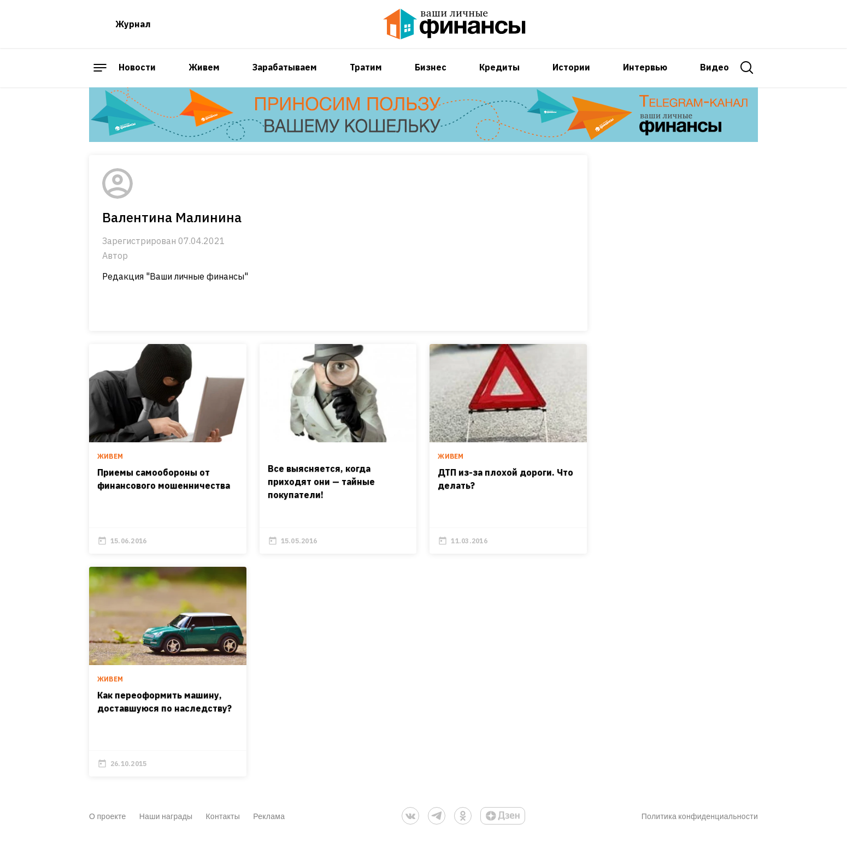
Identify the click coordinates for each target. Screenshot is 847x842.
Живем (204, 67)
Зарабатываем (284, 67)
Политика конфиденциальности (700, 816)
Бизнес (430, 67)
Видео (714, 67)
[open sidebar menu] (100, 68)
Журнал (133, 24)
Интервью (645, 67)
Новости (137, 67)
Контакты (222, 816)
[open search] (747, 68)
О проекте (107, 816)
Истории (571, 67)
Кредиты (499, 67)
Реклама (269, 816)
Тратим (366, 67)
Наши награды (166, 816)
